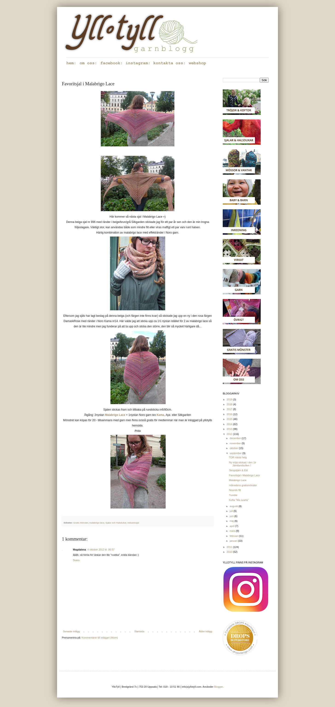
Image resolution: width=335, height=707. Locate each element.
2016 (230, 414)
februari (234, 536)
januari (234, 540)
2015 (230, 419)
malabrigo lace (96, 522)
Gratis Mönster (80, 522)
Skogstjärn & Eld (238, 470)
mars (233, 531)
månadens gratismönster (243, 485)
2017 (230, 409)
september (236, 453)
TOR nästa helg (238, 457)
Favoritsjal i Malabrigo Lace (244, 475)
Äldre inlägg (205, 631)
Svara (76, 560)
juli (232, 511)
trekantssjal (133, 522)
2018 (230, 404)
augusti (234, 506)
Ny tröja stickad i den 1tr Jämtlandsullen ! (242, 464)
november (236, 443)
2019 (230, 399)
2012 (230, 434)
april (232, 526)
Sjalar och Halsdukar (115, 522)
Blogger (218, 686)
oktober (234, 448)
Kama (160, 415)
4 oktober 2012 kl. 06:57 (101, 549)
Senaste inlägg (71, 631)
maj (232, 521)
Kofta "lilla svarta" (238, 500)
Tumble (233, 495)
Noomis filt (235, 490)
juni (232, 516)
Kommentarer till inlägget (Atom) (100, 637)
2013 (230, 429)
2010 (230, 551)
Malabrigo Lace (115, 415)
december (236, 438)
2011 (230, 547)
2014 (230, 424)
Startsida (139, 631)
